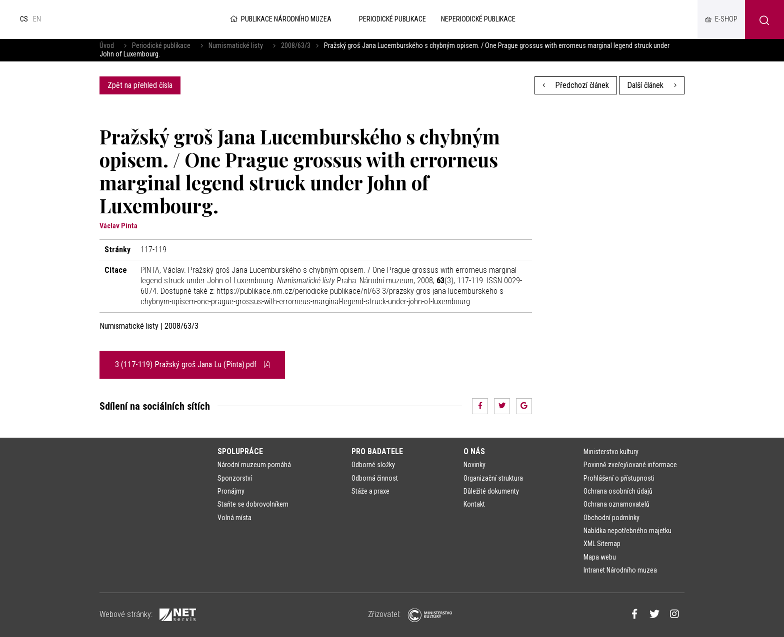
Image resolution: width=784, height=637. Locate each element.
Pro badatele (377, 451)
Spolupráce (240, 451)
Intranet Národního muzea (620, 570)
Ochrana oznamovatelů (617, 504)
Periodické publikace (161, 45)
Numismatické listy (235, 45)
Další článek (651, 85)
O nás (474, 451)
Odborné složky (373, 465)
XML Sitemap (602, 544)
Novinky (475, 465)
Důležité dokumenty (491, 491)
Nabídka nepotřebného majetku (628, 531)
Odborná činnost (375, 478)
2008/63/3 (295, 45)
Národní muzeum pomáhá (254, 465)
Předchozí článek (576, 85)
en (37, 19)
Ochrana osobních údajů (618, 491)
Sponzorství (235, 478)
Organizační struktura (493, 478)
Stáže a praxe (371, 491)
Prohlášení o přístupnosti (619, 478)
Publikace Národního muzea (280, 19)
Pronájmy (231, 491)
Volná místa (235, 518)
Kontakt (474, 504)
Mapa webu (600, 557)
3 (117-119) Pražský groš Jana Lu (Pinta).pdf (192, 364)
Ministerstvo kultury (611, 452)
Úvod (107, 45)
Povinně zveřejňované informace (630, 465)
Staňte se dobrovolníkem (253, 504)
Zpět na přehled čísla (140, 85)
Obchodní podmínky (612, 518)
